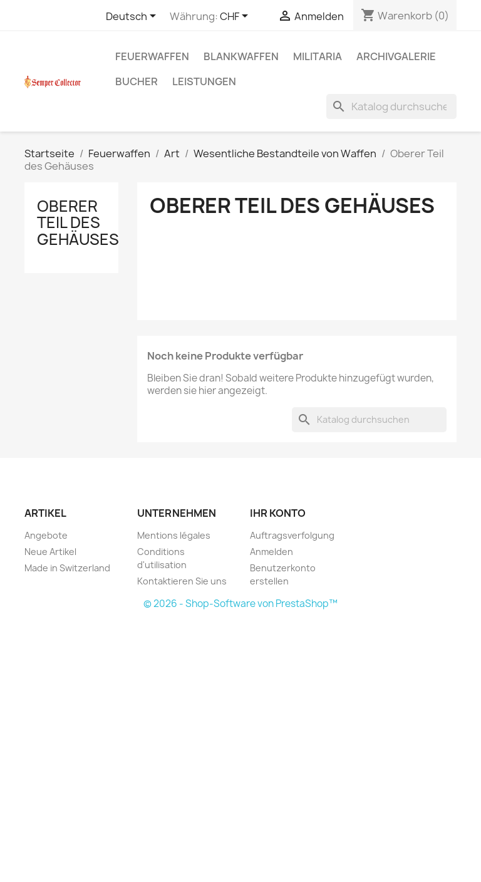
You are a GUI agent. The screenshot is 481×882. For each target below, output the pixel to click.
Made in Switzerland (67, 568)
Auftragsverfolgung (292, 535)
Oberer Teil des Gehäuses (78, 222)
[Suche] (391, 106)
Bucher (136, 81)
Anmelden (271, 552)
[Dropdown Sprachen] (133, 16)
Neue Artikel (50, 552)
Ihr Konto (278, 513)
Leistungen (204, 81)
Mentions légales (173, 535)
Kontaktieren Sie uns (182, 581)
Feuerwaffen (152, 56)
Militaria (317, 56)
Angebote (46, 535)
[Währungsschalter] (236, 16)
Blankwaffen (241, 56)
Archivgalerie (396, 56)
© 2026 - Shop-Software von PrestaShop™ (240, 603)
